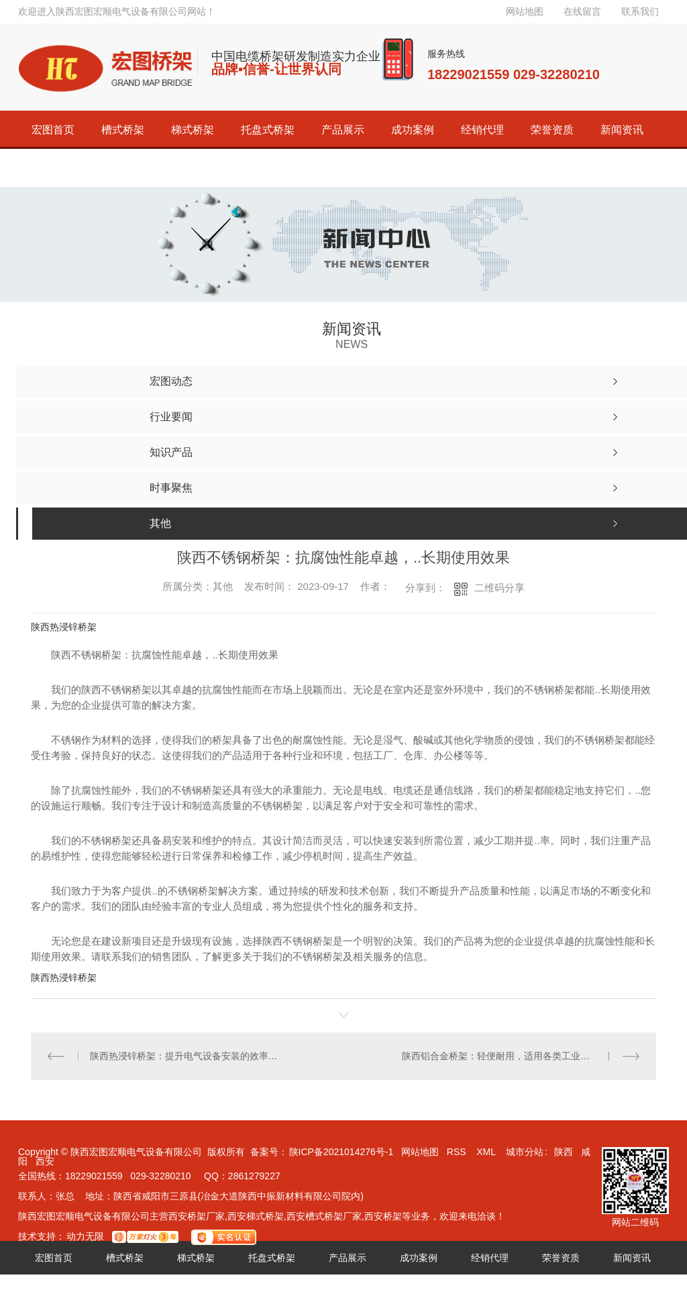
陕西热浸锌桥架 (64, 626)
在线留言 (582, 11)
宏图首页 (53, 129)
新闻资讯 (621, 129)
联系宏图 (122, 168)
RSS (458, 1151)
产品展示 (342, 129)
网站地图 (524, 11)
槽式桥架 (122, 129)
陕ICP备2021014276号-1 (341, 1151)
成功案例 (412, 129)
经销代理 (482, 129)
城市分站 (524, 1151)
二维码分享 (499, 587)
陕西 (563, 1151)
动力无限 (85, 1236)
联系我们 (640, 11)
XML (487, 1151)
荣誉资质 (552, 129)
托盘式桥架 (268, 129)
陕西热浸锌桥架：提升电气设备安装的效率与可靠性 (187, 1056)
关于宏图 (53, 168)
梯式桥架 (192, 129)
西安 (45, 1161)
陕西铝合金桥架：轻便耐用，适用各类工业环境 (500, 1056)
